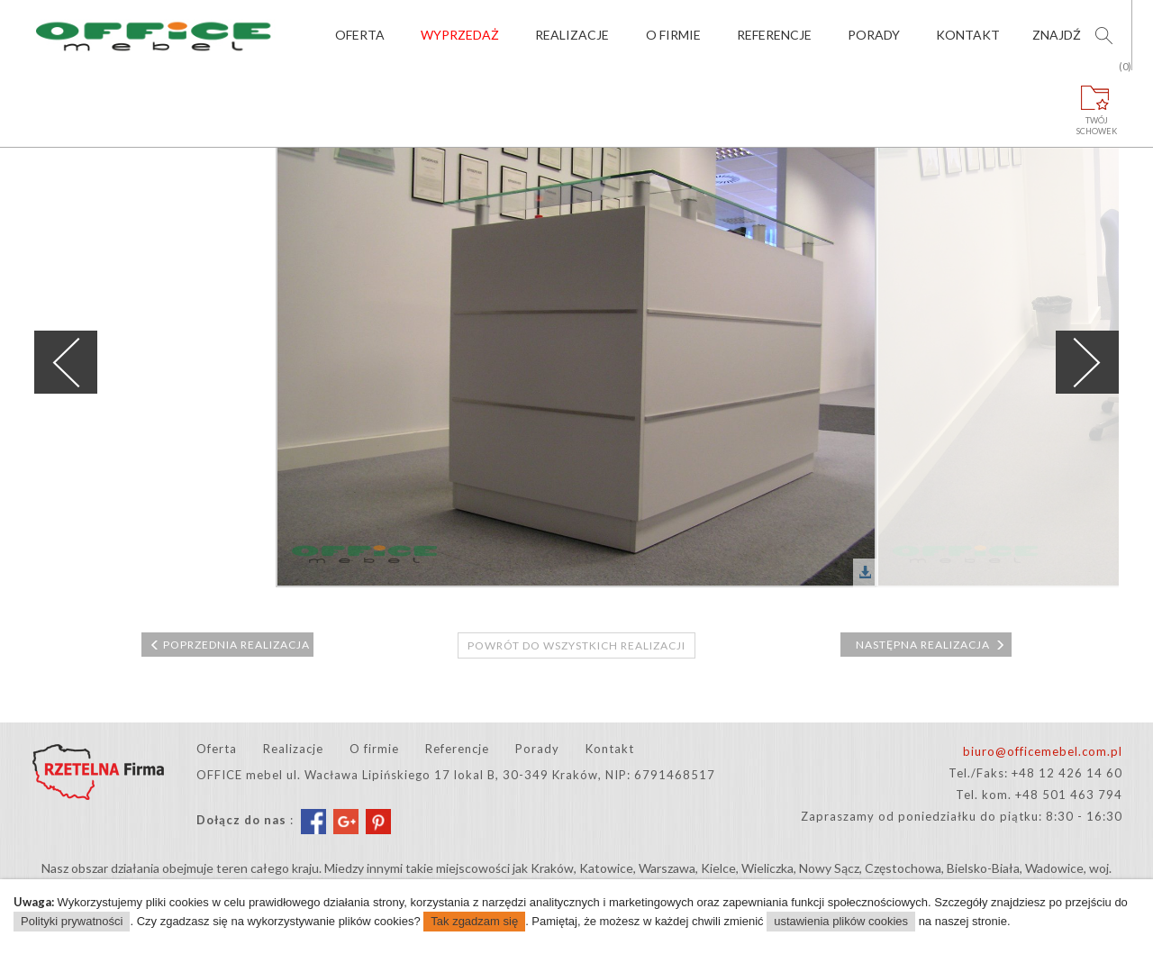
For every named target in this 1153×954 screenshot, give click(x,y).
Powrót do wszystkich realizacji (576, 645)
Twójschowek (1097, 103)
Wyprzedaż (460, 34)
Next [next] (1087, 362)
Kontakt (968, 34)
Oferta (360, 34)
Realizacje (572, 34)
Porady (874, 34)
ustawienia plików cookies (841, 921)
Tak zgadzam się (474, 921)
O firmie (673, 34)
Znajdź (1056, 34)
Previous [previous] (65, 362)
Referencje (774, 34)
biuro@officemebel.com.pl (1042, 751)
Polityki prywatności (72, 921)
